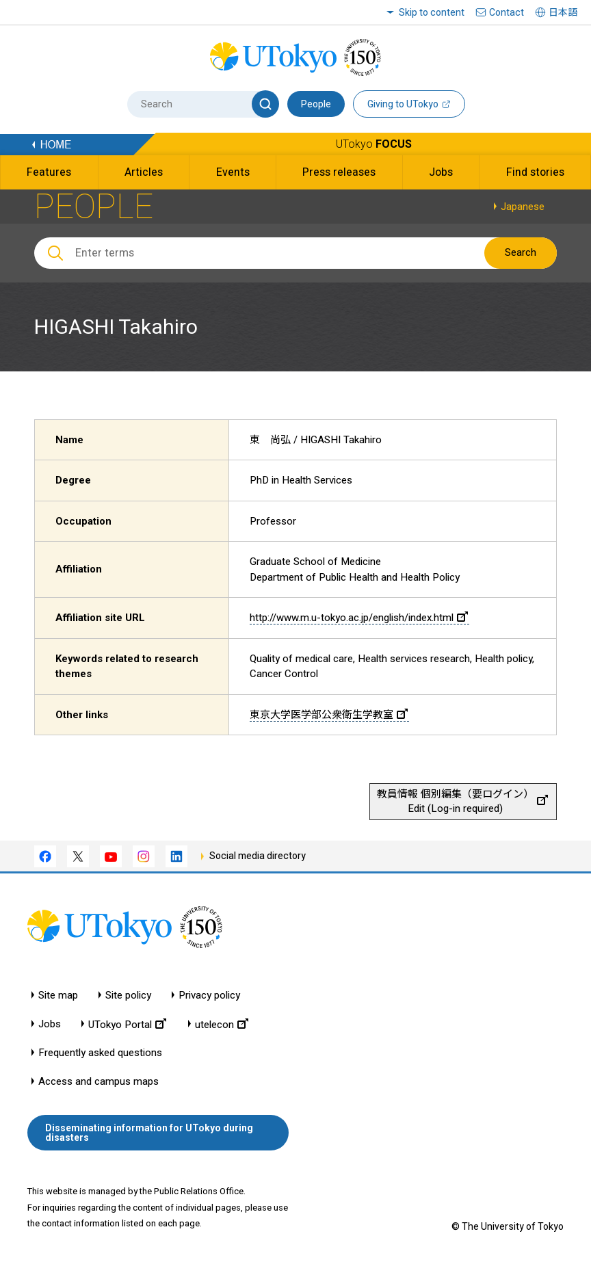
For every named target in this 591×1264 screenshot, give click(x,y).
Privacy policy (209, 995)
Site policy (128, 995)
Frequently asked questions (100, 1053)
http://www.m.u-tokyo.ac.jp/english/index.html (359, 617)
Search (520, 252)
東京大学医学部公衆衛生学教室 (329, 715)
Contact (506, 12)
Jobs (49, 1024)
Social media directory (257, 855)
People (316, 103)
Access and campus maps (98, 1082)
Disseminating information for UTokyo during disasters (149, 1132)
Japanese (522, 206)
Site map (58, 995)
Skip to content (431, 12)
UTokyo (374, 143)
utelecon (221, 1024)
